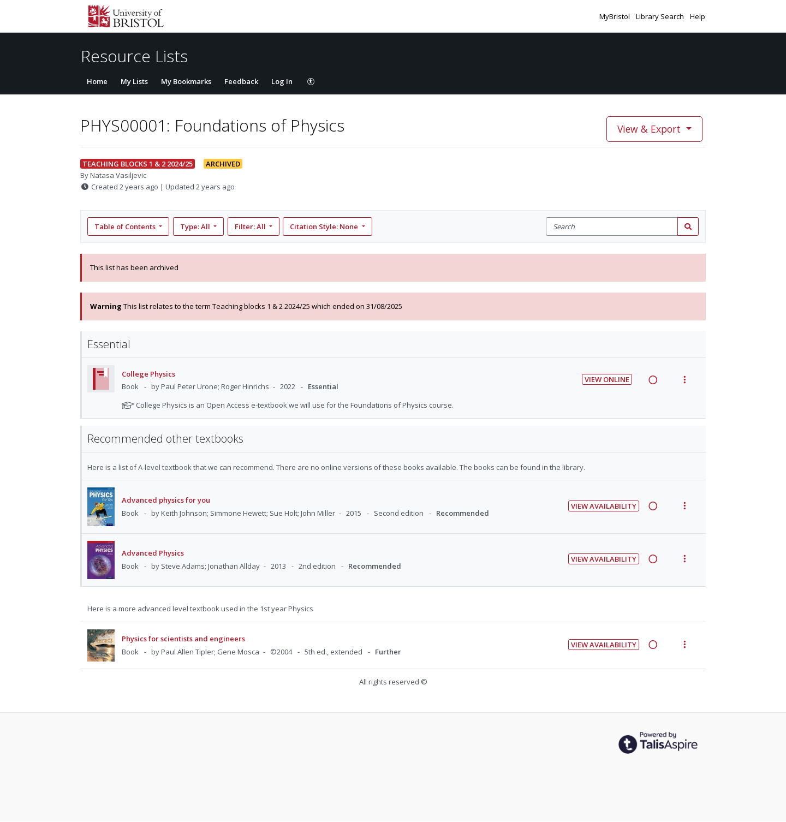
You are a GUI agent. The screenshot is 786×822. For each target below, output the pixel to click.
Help (697, 16)
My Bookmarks (186, 81)
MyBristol (615, 16)
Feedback (241, 81)
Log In (282, 81)
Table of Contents (125, 226)
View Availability (603, 506)
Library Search (661, 16)
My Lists (134, 81)
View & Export (650, 128)
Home (97, 81)
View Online (607, 379)
